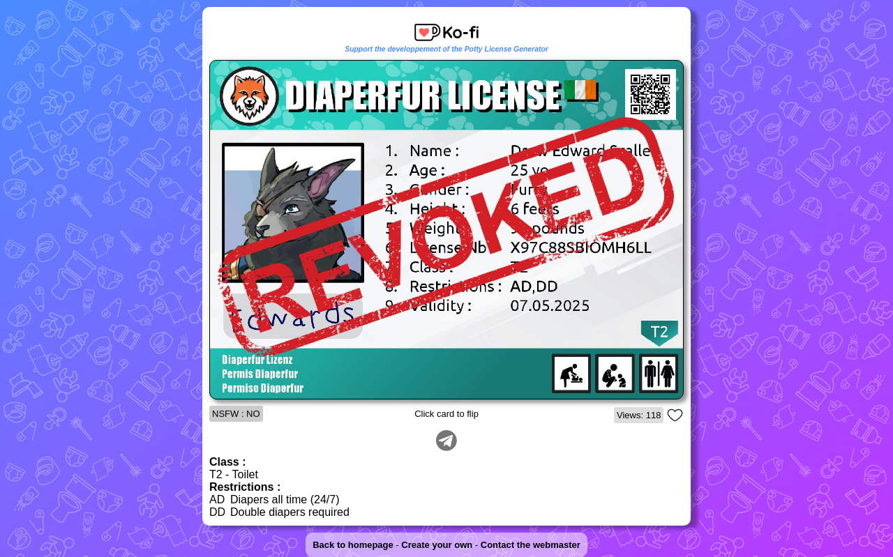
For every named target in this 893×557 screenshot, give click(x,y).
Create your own (436, 545)
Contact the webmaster (530, 545)
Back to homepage (353, 545)
